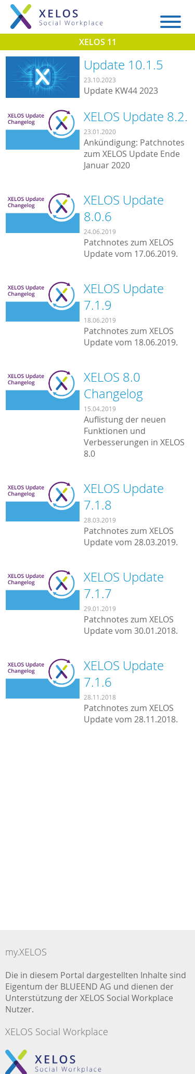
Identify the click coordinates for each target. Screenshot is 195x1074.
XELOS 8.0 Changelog (113, 385)
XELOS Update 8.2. (136, 116)
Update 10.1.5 (123, 64)
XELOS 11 (97, 42)
